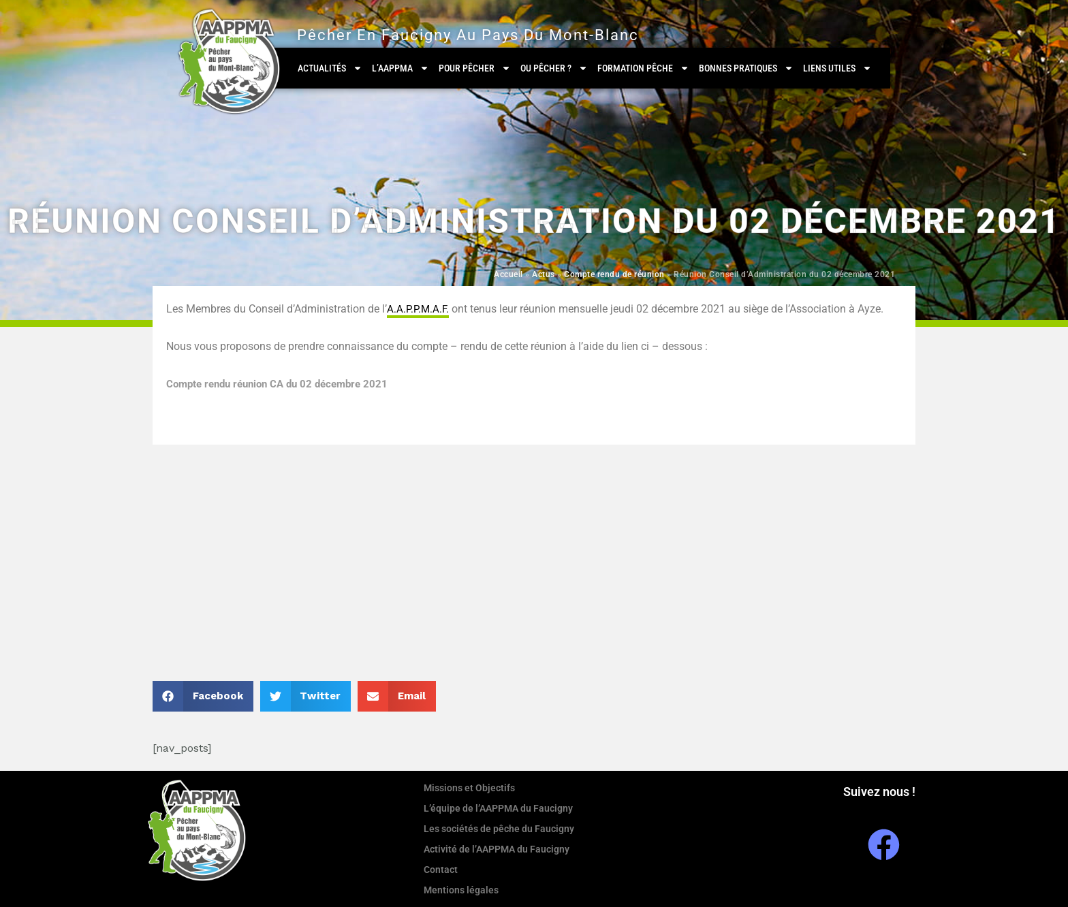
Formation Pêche (643, 68)
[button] (203, 696)
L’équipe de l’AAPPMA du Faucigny (498, 808)
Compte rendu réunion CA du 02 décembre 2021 (284, 383)
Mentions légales (461, 890)
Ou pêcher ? (554, 68)
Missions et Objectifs (469, 787)
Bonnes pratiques (746, 68)
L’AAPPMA (400, 68)
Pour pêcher (475, 68)
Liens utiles (837, 68)
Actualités (330, 68)
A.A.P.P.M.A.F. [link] (418, 308)
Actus (543, 274)
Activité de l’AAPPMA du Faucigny (496, 849)
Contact (441, 869)
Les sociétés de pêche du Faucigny (499, 828)
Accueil (508, 274)
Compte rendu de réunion (614, 274)
